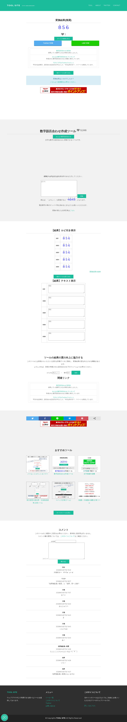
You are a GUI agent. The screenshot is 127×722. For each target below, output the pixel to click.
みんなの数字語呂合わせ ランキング (63, 57)
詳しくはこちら (89, 706)
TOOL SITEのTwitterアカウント (63, 63)
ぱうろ (59, 188)
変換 (81, 196)
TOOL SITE (13, 5)
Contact (116, 5)
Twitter (107, 5)
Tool (90, 5)
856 (66, 289)
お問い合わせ (50, 706)
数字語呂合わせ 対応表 (63, 51)
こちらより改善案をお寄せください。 (63, 82)
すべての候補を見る (63, 39)
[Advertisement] (63, 159)
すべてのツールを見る (63, 513)
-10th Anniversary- (28, 5)
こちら (72, 210)
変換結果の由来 (95, 272)
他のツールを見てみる (63, 73)
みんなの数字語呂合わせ (63, 137)
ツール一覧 (50, 698)
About (98, 5)
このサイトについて (67, 536)
